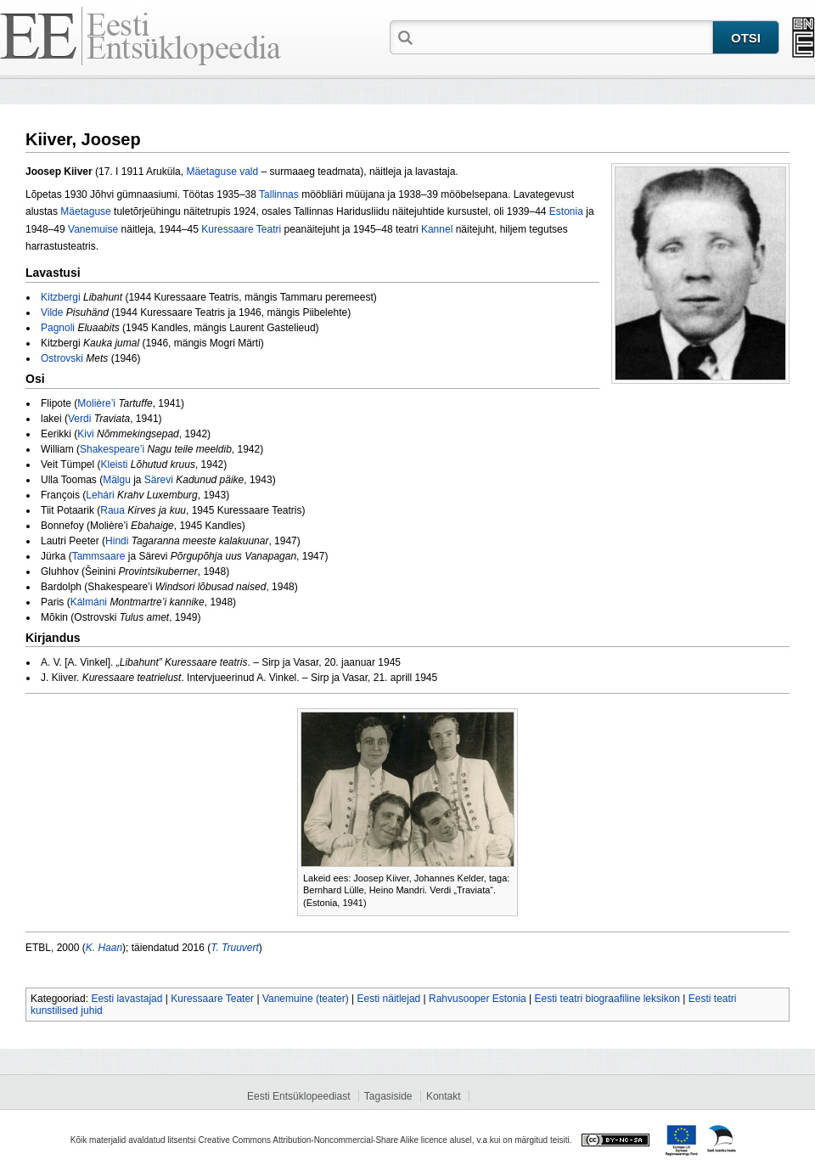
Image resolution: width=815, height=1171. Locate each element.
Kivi (85, 434)
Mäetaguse (85, 211)
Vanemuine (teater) (305, 999)
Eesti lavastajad (126, 999)
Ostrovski (62, 358)
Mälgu (117, 480)
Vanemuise (93, 229)
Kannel (436, 229)
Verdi (79, 419)
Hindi (116, 541)
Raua (112, 510)
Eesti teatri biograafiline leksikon (607, 999)
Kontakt (443, 1096)
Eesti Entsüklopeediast (298, 1096)
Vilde (52, 312)
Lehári (100, 495)
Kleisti (113, 464)
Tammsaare (99, 556)
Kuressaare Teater (212, 999)
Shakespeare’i (112, 449)
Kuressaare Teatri (241, 229)
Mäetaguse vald (222, 171)
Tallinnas (279, 194)
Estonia (566, 211)
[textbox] (564, 36)
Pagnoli (58, 328)
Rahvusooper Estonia (477, 999)
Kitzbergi (61, 297)
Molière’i (96, 403)
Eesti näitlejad (389, 999)
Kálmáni (88, 602)
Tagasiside (388, 1096)
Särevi (158, 480)
